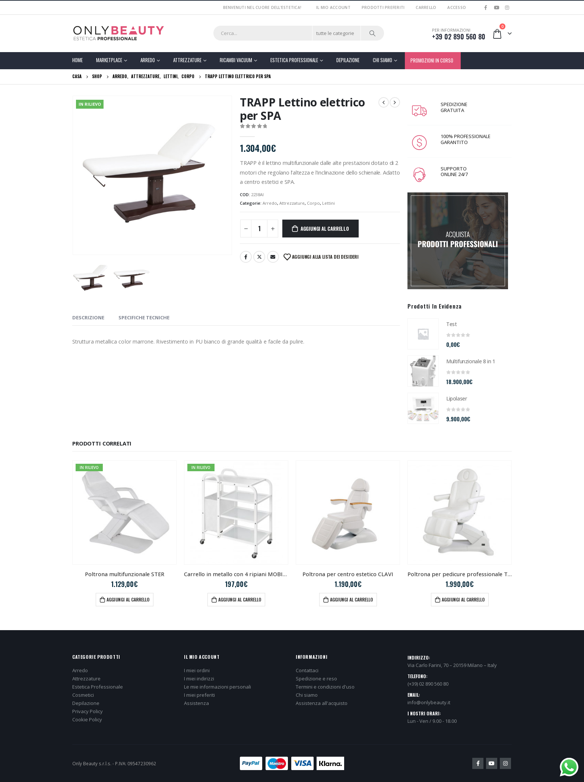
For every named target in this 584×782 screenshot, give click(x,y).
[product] (423, 333)
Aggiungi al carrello (325, 228)
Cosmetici (83, 695)
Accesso (456, 7)
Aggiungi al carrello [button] (128, 599)
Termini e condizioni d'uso (325, 686)
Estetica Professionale (294, 60)
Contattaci (307, 670)
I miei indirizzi (199, 678)
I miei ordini (197, 670)
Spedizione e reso (316, 678)
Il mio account (333, 7)
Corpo (313, 203)
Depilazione (347, 60)
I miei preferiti (199, 695)
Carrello (426, 7)
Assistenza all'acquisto (321, 703)
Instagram (505, 763)
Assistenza (196, 703)
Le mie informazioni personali (217, 686)
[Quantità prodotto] (259, 228)
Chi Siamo (382, 60)
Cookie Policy (87, 719)
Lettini (328, 203)
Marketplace (109, 60)
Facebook (246, 257)
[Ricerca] (372, 33)
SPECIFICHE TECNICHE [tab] (143, 317)
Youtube (491, 763)
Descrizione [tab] (88, 317)
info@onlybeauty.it (428, 702)
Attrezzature (187, 60)
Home (77, 60)
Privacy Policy (87, 711)
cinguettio (259, 257)
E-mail (273, 257)
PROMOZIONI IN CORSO (431, 60)
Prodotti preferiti (383, 7)
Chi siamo (307, 695)
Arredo (147, 60)
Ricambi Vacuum (236, 60)
